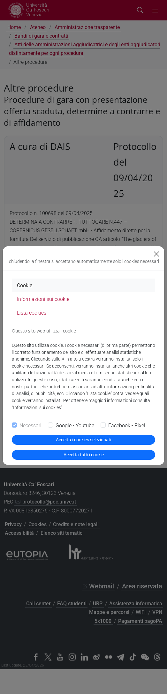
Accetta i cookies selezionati (83, 439)
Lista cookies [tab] (31, 313)
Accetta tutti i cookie (84, 454)
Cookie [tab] (24, 285)
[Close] (156, 254)
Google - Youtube (75, 425)
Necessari (30, 425)
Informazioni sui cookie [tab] (43, 299)
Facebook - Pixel (126, 425)
